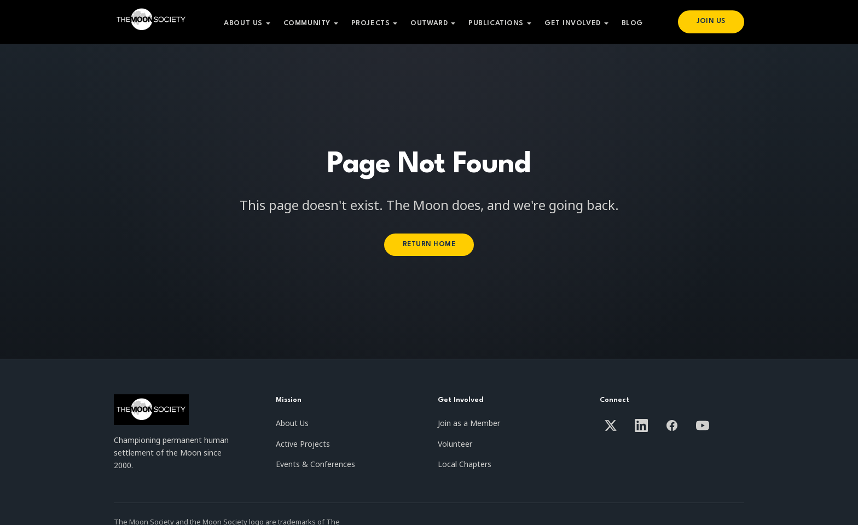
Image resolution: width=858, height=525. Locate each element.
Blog (631, 23)
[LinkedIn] (641, 425)
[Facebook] (672, 425)
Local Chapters (464, 464)
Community (305, 23)
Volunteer (455, 444)
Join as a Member (469, 423)
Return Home (429, 244)
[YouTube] (703, 425)
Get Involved (571, 23)
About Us (242, 23)
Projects (369, 23)
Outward (428, 23)
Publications (495, 23)
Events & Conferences (315, 464)
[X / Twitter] (611, 425)
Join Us (710, 21)
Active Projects (303, 444)
